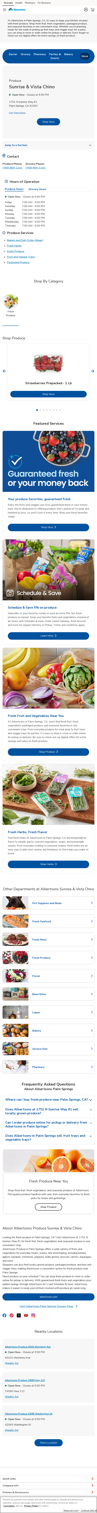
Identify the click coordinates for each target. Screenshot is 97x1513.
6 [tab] (53, 410)
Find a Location (51, 1443)
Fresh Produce (15, 251)
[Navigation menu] (4, 10)
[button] (86, 9)
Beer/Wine (46, 994)
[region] (48, 1505)
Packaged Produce (18, 262)
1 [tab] (37, 410)
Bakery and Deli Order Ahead (25, 240)
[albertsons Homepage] (17, 10)
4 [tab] (47, 410)
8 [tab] (60, 410)
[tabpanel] (48, 372)
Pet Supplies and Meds (47, 903)
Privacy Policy (31, 1506)
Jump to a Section (48, 145)
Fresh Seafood (46, 921)
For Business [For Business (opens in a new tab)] (44, 2)
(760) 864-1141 (12, 168)
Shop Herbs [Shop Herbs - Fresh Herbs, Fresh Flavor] (57, 864)
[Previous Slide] (4, 371)
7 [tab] (56, 410)
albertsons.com (62, 1297)
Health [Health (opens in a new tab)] (18, 2)
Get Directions (17, 113)
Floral (46, 976)
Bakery (46, 1031)
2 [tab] (40, 410)
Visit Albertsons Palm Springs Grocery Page (48, 1306)
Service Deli (46, 1049)
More (85, 56)
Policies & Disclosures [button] (48, 1492)
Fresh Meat (46, 940)
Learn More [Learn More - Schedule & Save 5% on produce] (57, 636)
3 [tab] (43, 410)
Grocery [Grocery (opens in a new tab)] (8, 2)
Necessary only (71, 1510)
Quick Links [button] (48, 1478)
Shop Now (48, 122)
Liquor (46, 1012)
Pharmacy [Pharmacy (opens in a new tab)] (30, 2)
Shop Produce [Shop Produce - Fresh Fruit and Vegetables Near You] (57, 752)
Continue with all (89, 1510)
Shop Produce (51, 1207)
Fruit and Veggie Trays (21, 257)
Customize (9, 1506)
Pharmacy (46, 1067)
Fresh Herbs (14, 246)
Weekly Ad (11, 1363)
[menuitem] (13, 56)
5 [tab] (50, 410)
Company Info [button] (48, 1485)
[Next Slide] (92, 371)
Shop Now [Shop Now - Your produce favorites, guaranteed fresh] (58, 527)
